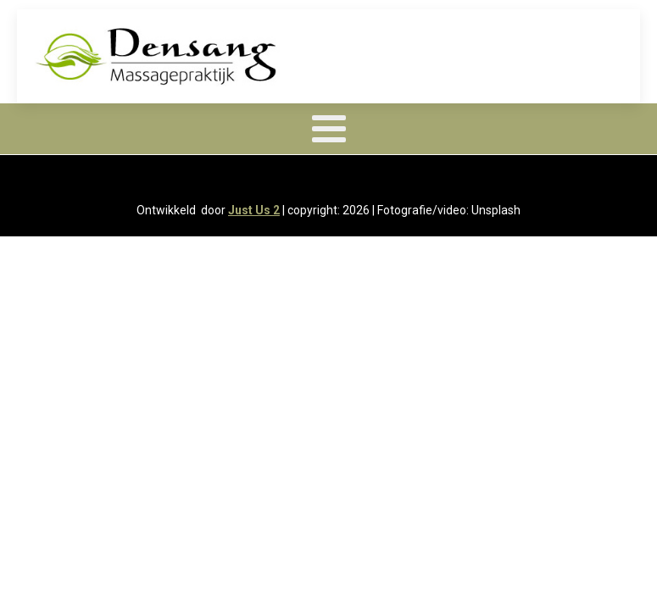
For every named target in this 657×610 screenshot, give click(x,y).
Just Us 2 (254, 210)
